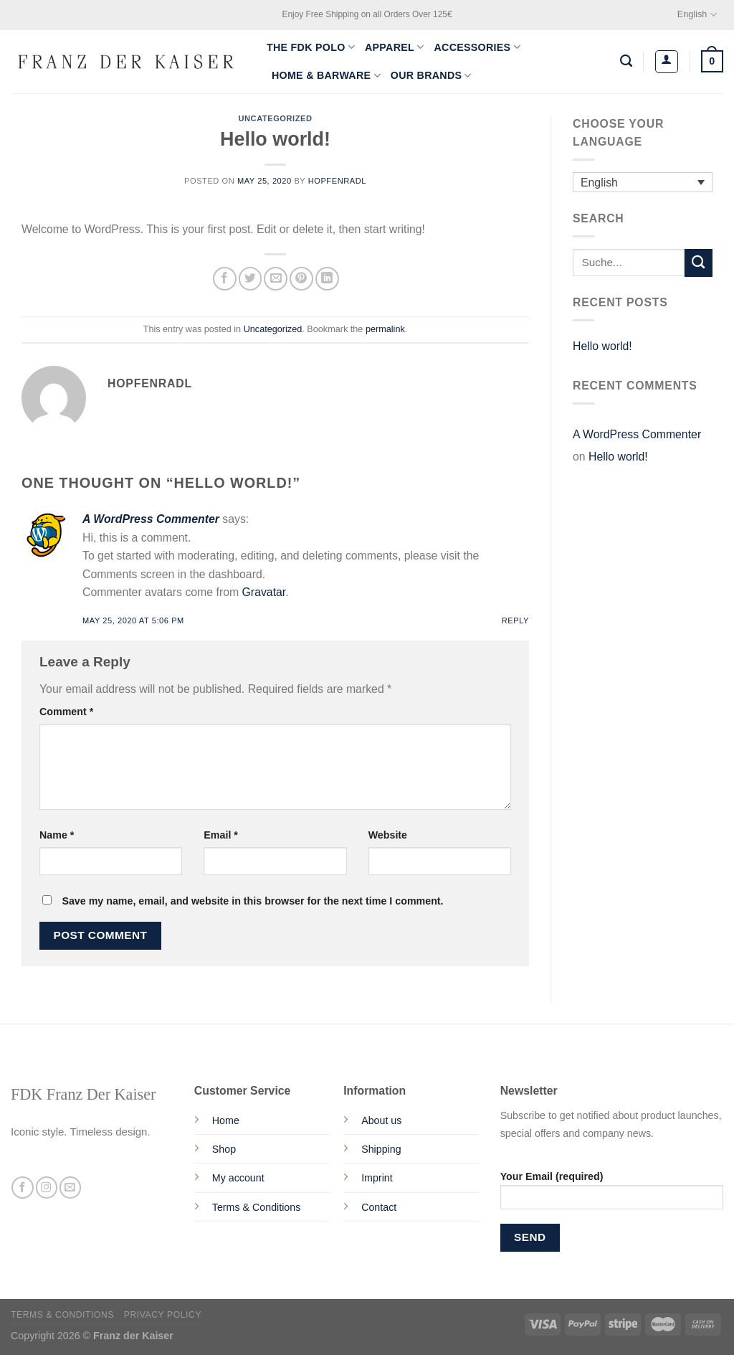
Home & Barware (326, 75)
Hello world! (602, 346)
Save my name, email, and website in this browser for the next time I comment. (252, 901)
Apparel (394, 47)
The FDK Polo (311, 47)
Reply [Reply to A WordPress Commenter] (515, 620)
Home (225, 1120)
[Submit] (698, 263)
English (697, 15)
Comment (66, 711)
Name (56, 835)
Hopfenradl (337, 180)
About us (381, 1120)
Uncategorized (275, 118)
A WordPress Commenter (150, 519)
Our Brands (431, 75)
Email (221, 835)
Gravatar (264, 592)
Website (387, 835)
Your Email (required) (611, 1195)
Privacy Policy (162, 1315)
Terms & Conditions (256, 1207)
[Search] (626, 61)
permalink (385, 329)
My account (238, 1178)
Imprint (377, 1178)
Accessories (477, 47)
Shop (224, 1149)
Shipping (381, 1149)
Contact (378, 1207)
